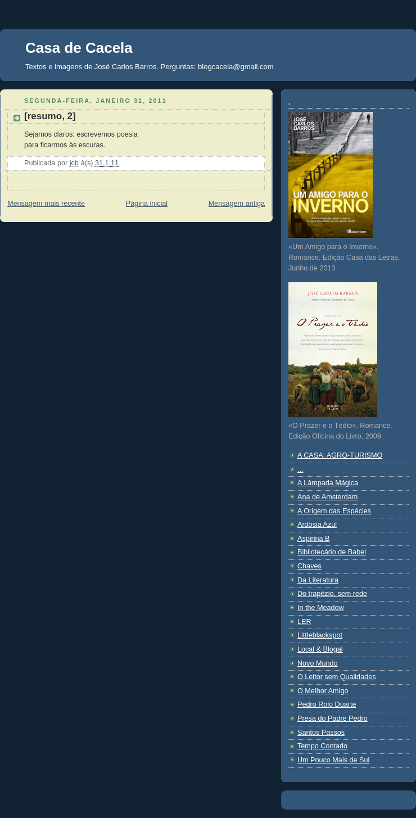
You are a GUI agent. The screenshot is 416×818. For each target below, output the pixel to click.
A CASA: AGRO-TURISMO (339, 455)
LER (304, 622)
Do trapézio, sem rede (332, 594)
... (300, 469)
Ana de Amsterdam (327, 497)
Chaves (309, 566)
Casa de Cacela (79, 47)
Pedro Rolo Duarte (326, 704)
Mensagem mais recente (46, 203)
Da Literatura (317, 580)
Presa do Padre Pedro (332, 718)
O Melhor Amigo (322, 691)
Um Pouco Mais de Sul (333, 760)
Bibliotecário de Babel (331, 552)
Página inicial (147, 203)
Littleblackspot (319, 635)
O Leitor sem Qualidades (336, 677)
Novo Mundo (317, 663)
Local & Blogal (320, 649)
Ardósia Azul (317, 524)
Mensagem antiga (237, 203)
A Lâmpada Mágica (327, 483)
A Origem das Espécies (334, 511)
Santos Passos (321, 732)
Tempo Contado (322, 746)
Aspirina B (313, 539)
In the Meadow (320, 608)
